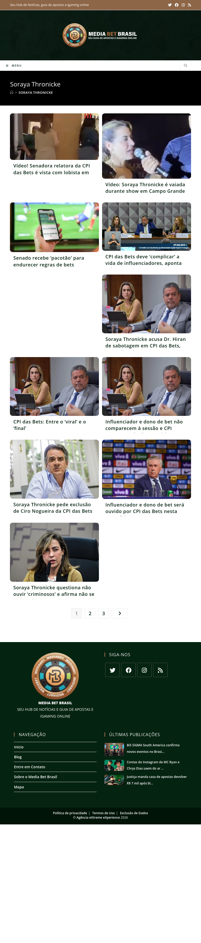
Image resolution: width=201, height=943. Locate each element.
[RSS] (160, 670)
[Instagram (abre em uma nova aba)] (183, 5)
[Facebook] (128, 670)
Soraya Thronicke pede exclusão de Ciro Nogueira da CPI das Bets (52, 507)
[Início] (11, 92)
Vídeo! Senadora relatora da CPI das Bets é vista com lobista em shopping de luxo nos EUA (51, 172)
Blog (17, 756)
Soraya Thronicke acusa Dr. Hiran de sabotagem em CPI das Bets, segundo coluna (145, 345)
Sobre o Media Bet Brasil (35, 776)
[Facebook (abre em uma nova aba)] (176, 5)
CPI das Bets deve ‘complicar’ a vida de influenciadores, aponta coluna (143, 263)
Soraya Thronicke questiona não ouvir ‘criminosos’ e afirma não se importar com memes (53, 594)
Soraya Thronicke (36, 92)
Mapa (19, 786)
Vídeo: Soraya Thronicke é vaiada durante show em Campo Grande (145, 187)
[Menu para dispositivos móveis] (14, 65)
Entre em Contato (29, 766)
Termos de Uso (103, 813)
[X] (112, 670)
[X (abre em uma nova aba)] (169, 5)
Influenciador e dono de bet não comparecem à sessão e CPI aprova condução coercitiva (144, 428)
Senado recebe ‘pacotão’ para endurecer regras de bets (48, 261)
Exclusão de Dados (134, 813)
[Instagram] (144, 670)
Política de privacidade (70, 813)
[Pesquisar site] (185, 66)
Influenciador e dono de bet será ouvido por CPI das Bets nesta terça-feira (144, 511)
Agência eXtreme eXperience (98, 817)
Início (18, 746)
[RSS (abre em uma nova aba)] (188, 5)
